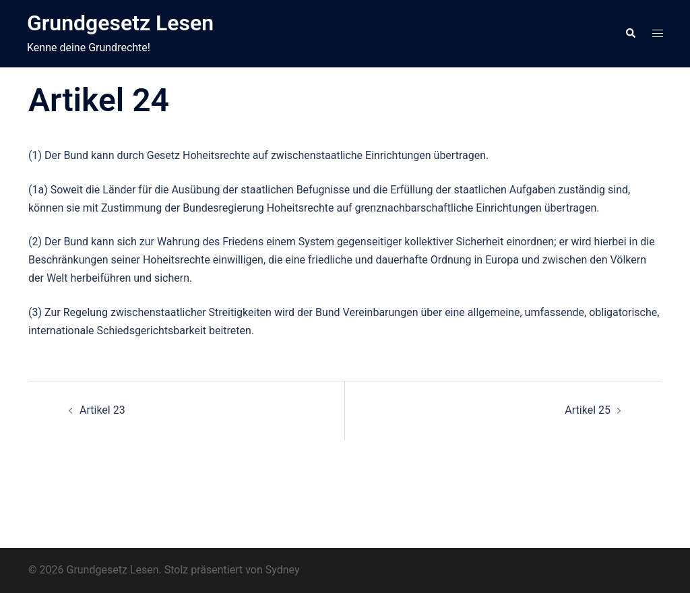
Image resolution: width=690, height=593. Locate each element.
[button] (630, 33)
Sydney (282, 569)
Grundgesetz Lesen (120, 23)
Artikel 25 (587, 410)
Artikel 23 (102, 410)
